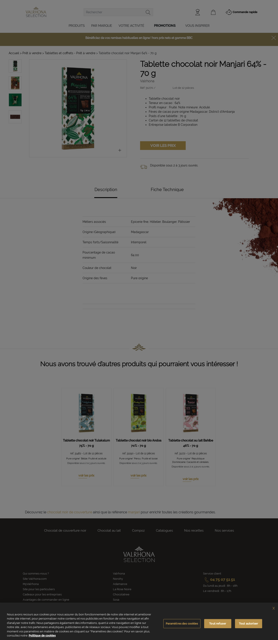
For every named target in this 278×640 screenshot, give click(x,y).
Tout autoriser (248, 623)
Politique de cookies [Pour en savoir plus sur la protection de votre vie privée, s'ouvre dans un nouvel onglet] (42, 635)
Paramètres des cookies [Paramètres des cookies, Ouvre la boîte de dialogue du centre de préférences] (182, 623)
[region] (139, 621)
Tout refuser (217, 623)
